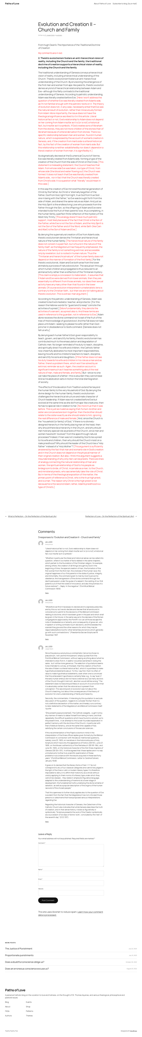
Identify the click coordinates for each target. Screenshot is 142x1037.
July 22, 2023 (133, 949)
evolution (59, 35)
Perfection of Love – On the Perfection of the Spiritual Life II (109, 516)
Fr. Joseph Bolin (49, 35)
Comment (41, 843)
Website (40, 889)
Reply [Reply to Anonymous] (47, 593)
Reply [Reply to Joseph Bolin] (47, 822)
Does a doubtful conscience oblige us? (24, 962)
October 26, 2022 (131, 962)
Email (40, 879)
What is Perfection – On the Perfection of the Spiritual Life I (32, 516)
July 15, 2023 (133, 955)
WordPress (133, 1031)
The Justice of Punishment (18, 948)
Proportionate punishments (19, 955)
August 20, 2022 (132, 969)
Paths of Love (12, 3)
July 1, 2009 (48, 542)
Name (40, 869)
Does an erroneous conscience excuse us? (27, 968)
